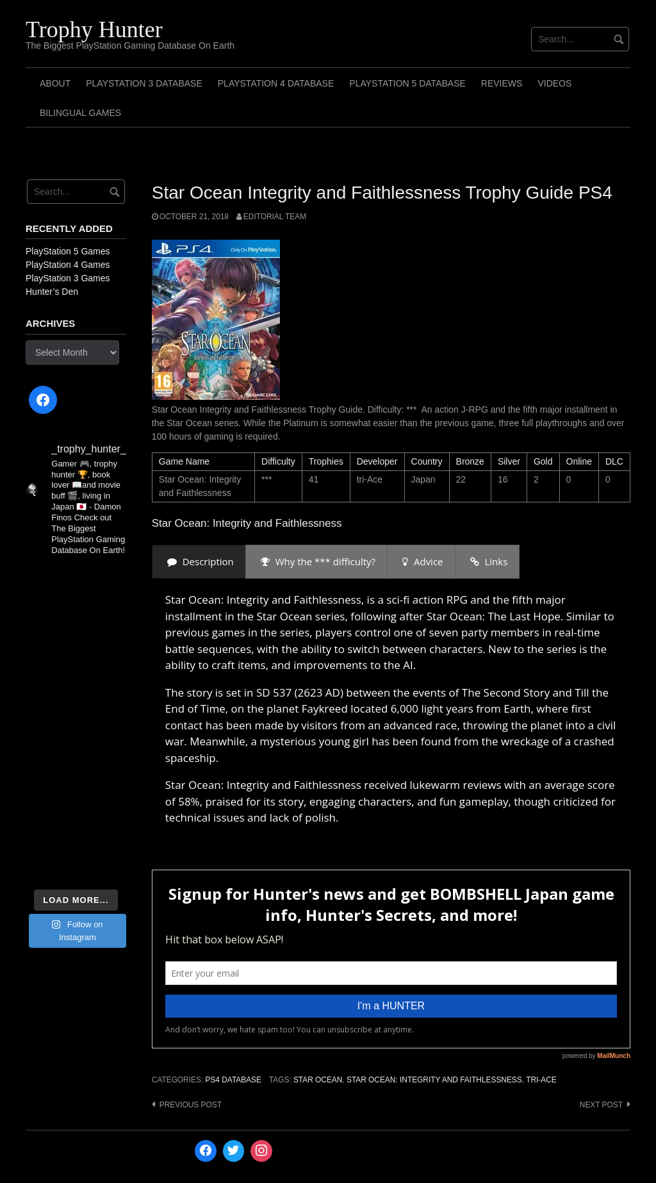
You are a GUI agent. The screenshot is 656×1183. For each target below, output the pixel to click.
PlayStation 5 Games (68, 251)
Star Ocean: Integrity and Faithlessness (434, 1079)
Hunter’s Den (52, 291)
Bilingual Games (80, 113)
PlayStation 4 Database (276, 83)
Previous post (191, 1104)
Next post (601, 1104)
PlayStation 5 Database (407, 83)
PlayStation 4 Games (68, 265)
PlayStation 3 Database (144, 83)
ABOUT (55, 83)
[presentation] (199, 562)
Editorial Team (274, 216)
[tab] (199, 562)
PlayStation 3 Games (68, 278)
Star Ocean (317, 1079)
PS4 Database (233, 1079)
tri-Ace (541, 1079)
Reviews (502, 83)
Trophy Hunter (94, 29)
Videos (554, 83)
